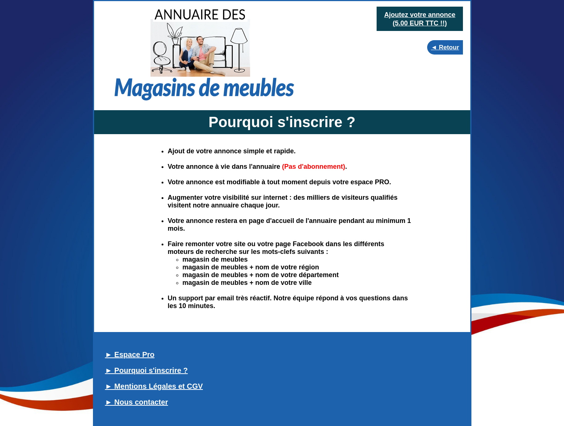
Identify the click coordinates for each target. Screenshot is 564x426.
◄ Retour (445, 47)
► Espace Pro (130, 354)
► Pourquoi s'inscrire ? (146, 370)
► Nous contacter (136, 402)
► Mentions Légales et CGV (154, 386)
